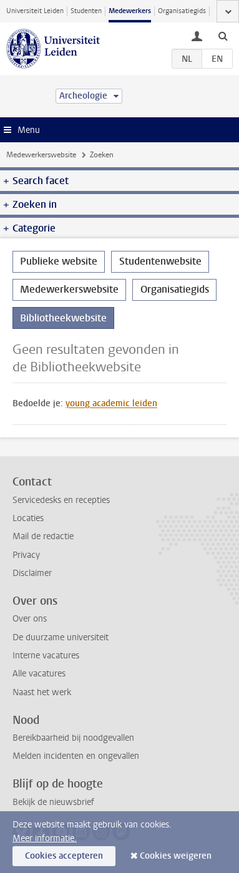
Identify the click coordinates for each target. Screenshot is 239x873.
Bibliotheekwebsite (63, 317)
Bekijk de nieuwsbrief (53, 802)
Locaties (28, 518)
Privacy (26, 555)
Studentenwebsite (160, 261)
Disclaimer (32, 573)
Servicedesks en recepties (61, 500)
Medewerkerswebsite (41, 155)
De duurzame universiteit (60, 637)
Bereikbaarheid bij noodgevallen (73, 738)
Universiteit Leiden (35, 11)
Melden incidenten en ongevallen (75, 756)
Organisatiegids (182, 11)
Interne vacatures (45, 655)
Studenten (86, 11)
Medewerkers (130, 11)
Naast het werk (41, 692)
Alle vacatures (39, 674)
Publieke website (58, 261)
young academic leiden (111, 403)
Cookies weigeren (176, 856)
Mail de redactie (43, 536)
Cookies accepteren (64, 856)
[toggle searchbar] (223, 36)
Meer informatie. (44, 838)
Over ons (29, 619)
